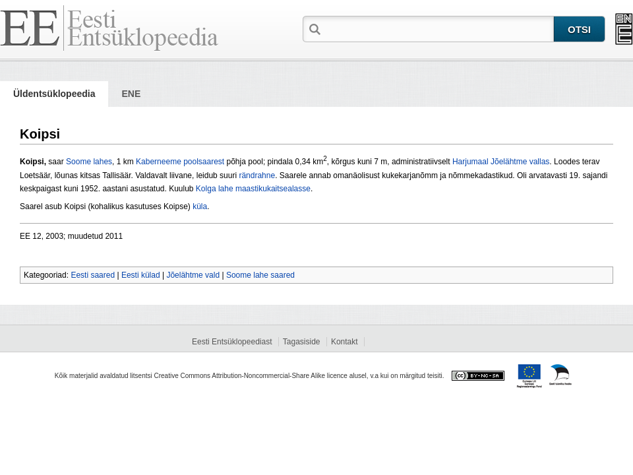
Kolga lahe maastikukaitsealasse (253, 188)
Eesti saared (93, 275)
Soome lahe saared (260, 275)
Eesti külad (140, 275)
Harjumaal (470, 161)
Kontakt (344, 341)
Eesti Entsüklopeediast (232, 341)
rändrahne (257, 175)
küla (200, 206)
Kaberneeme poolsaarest (180, 161)
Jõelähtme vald (193, 275)
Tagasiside (301, 341)
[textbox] (438, 28)
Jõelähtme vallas (520, 161)
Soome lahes (89, 161)
